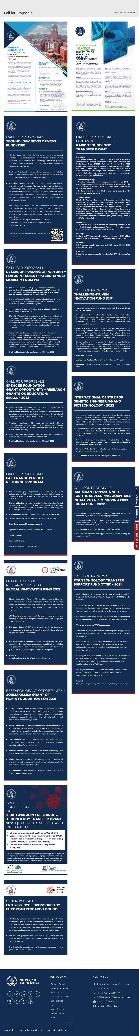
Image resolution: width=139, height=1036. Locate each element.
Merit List (136, 513)
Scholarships (57, 1000)
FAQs (53, 1017)
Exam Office (56, 992)
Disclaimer (62, 1030)
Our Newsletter (136, 496)
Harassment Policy (60, 996)
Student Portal (58, 984)
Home (115, 12)
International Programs (136, 536)
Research (120, 12)
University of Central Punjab (32, 1030)
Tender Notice (57, 1013)
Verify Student (57, 1009)
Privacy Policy (51, 1030)
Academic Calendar (60, 988)
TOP (69, 1025)
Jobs (53, 1005)
